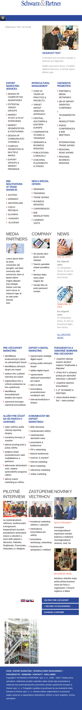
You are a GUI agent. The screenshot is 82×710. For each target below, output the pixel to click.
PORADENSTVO (13, 674)
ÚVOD (8, 671)
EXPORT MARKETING (22, 671)
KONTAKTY (38, 674)
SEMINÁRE (26, 674)
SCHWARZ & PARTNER (54, 612)
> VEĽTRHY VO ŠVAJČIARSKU (57, 606)
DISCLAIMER (50, 674)
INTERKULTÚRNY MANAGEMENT (47, 671)
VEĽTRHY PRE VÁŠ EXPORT (56, 600)
